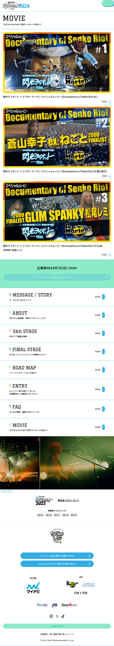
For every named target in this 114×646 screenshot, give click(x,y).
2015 (40, 515)
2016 (49, 515)
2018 (65, 515)
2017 (57, 515)
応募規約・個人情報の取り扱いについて (57, 634)
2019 (74, 515)
